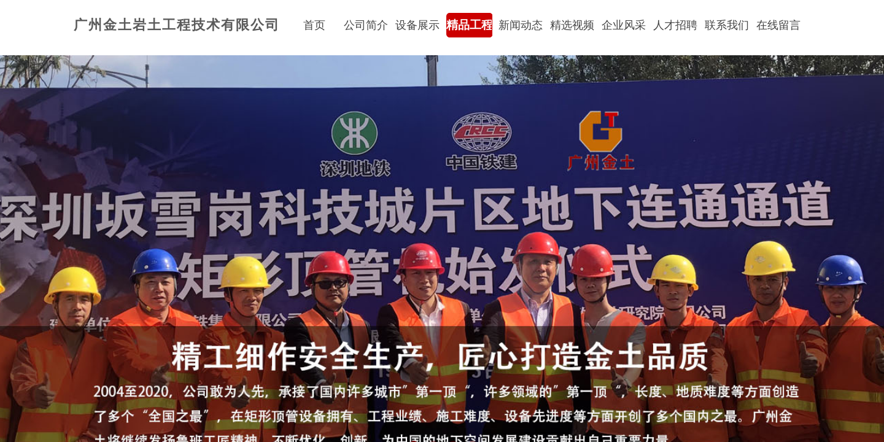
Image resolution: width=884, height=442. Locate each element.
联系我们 (727, 25)
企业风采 (624, 25)
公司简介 (366, 25)
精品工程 (469, 24)
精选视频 (572, 25)
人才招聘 (675, 25)
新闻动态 (520, 25)
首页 (314, 25)
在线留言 (778, 25)
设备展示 (417, 25)
